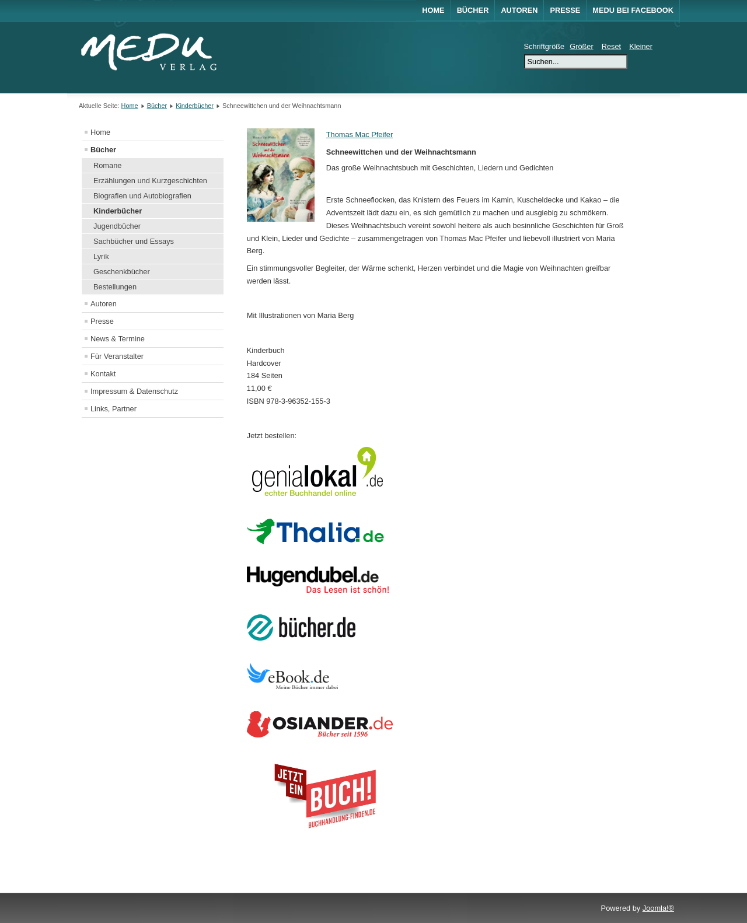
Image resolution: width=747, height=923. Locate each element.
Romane (107, 165)
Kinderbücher (195, 105)
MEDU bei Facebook (632, 10)
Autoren (519, 10)
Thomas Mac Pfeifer (359, 134)
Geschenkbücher (121, 271)
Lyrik (101, 256)
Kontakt (103, 373)
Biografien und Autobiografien (142, 195)
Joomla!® (658, 908)
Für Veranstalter (117, 356)
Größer (582, 46)
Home (433, 10)
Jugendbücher (117, 226)
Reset (611, 46)
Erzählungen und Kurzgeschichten (150, 180)
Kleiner (640, 46)
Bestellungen (115, 286)
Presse (565, 10)
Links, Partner (113, 408)
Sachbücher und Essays (133, 241)
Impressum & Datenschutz (134, 391)
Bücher (473, 10)
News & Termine (117, 338)
